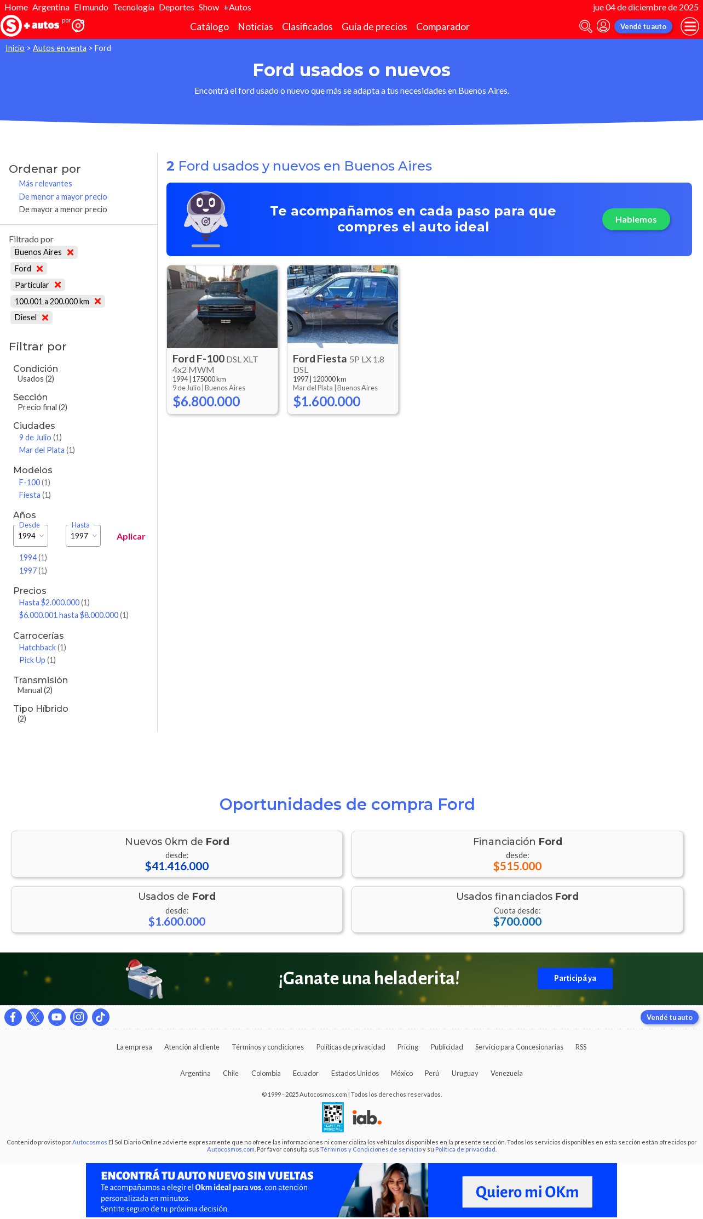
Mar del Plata (47, 450)
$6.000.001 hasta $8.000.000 (74, 615)
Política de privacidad (465, 1149)
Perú (432, 1073)
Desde (29, 525)
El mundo (91, 7)
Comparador (443, 26)
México (402, 1073)
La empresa (134, 1046)
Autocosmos (89, 1142)
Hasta (81, 525)
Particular (38, 285)
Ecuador (306, 1073)
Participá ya (575, 978)
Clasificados (307, 26)
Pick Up (37, 660)
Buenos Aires (44, 252)
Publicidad (447, 1046)
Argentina (51, 7)
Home (16, 7)
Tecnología (133, 7)
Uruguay (465, 1073)
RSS (580, 1046)
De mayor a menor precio (63, 209)
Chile (231, 1073)
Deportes (176, 7)
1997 (33, 570)
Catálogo (209, 26)
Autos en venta (60, 48)
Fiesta (35, 495)
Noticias (255, 26)
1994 (33, 557)
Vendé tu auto (643, 26)
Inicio (15, 48)
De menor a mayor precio (63, 196)
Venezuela (507, 1073)
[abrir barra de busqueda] (585, 26)
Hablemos (636, 219)
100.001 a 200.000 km (58, 301)
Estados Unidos (355, 1073)
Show (209, 7)
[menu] (690, 26)
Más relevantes (45, 183)
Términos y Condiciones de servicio (371, 1149)
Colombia (266, 1073)
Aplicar (131, 536)
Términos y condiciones (268, 1046)
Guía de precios (374, 26)
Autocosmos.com (231, 1149)
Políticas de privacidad (350, 1046)
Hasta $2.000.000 (54, 602)
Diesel (31, 317)
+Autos (237, 7)
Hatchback (42, 647)
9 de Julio (40, 437)
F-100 (34, 482)
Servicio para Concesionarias (519, 1046)
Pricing (407, 1046)
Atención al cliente (192, 1046)
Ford (29, 268)
